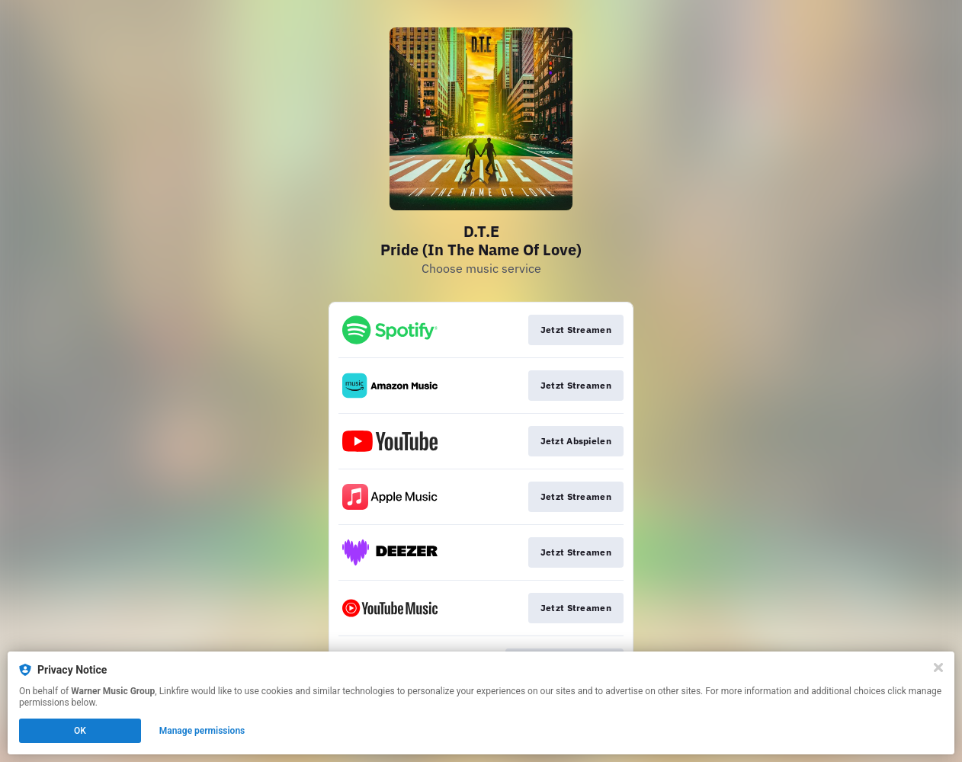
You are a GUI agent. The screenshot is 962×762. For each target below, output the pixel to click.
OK (80, 730)
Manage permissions (202, 730)
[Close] (938, 667)
